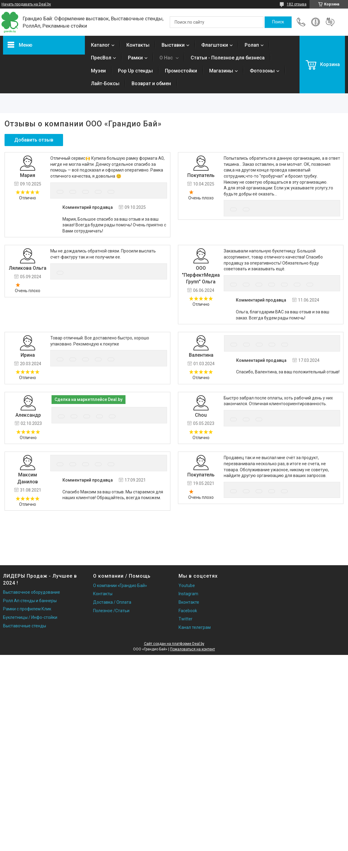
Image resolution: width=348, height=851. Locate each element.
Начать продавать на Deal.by (26, 4)
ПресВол (101, 58)
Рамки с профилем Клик (27, 608)
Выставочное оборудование (31, 592)
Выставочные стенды (24, 625)
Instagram (188, 593)
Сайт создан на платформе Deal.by (174, 644)
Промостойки (181, 71)
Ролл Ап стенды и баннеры (30, 600)
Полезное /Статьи (111, 610)
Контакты (137, 45)
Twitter (185, 618)
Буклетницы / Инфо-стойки (30, 617)
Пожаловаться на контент (192, 649)
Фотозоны (262, 71)
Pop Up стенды (135, 71)
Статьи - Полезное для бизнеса (228, 58)
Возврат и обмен (151, 83)
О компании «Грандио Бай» (120, 585)
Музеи (98, 71)
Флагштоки (214, 45)
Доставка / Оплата (112, 602)
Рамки (135, 58)
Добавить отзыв (330, 22)
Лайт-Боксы (105, 83)
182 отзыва (296, 4)
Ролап (252, 45)
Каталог (100, 45)
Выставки (173, 45)
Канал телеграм (195, 627)
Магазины (221, 71)
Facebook (188, 610)
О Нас (166, 58)
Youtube (187, 585)
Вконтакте (189, 602)
